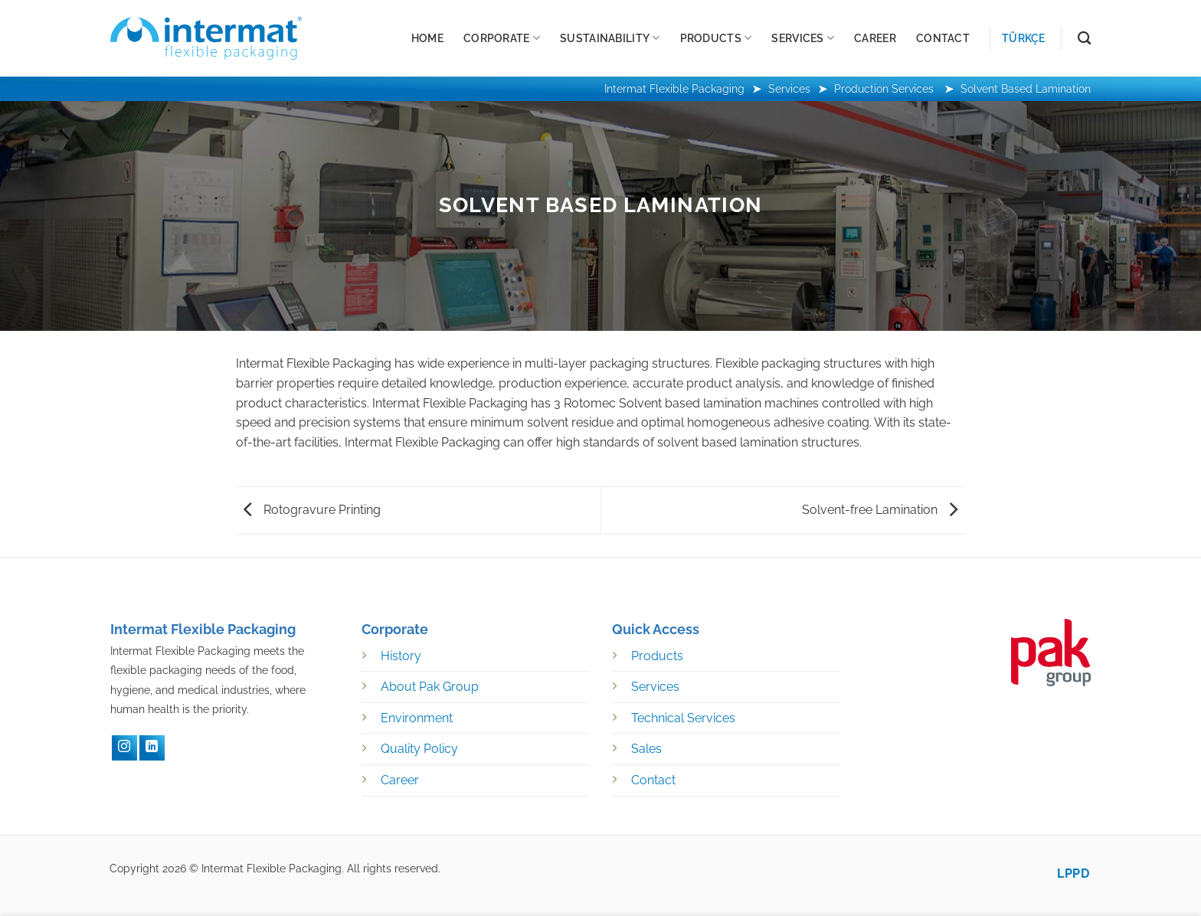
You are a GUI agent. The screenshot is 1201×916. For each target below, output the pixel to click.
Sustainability (610, 38)
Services (802, 38)
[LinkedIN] (152, 748)
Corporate (501, 38)
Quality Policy (419, 748)
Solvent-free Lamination (879, 509)
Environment (417, 718)
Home (427, 37)
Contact (943, 37)
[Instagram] (124, 748)
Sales (646, 748)
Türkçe (1024, 37)
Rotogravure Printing (312, 509)
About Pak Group (430, 686)
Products (716, 38)
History (401, 656)
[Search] (1084, 38)
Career (875, 37)
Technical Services (683, 718)
